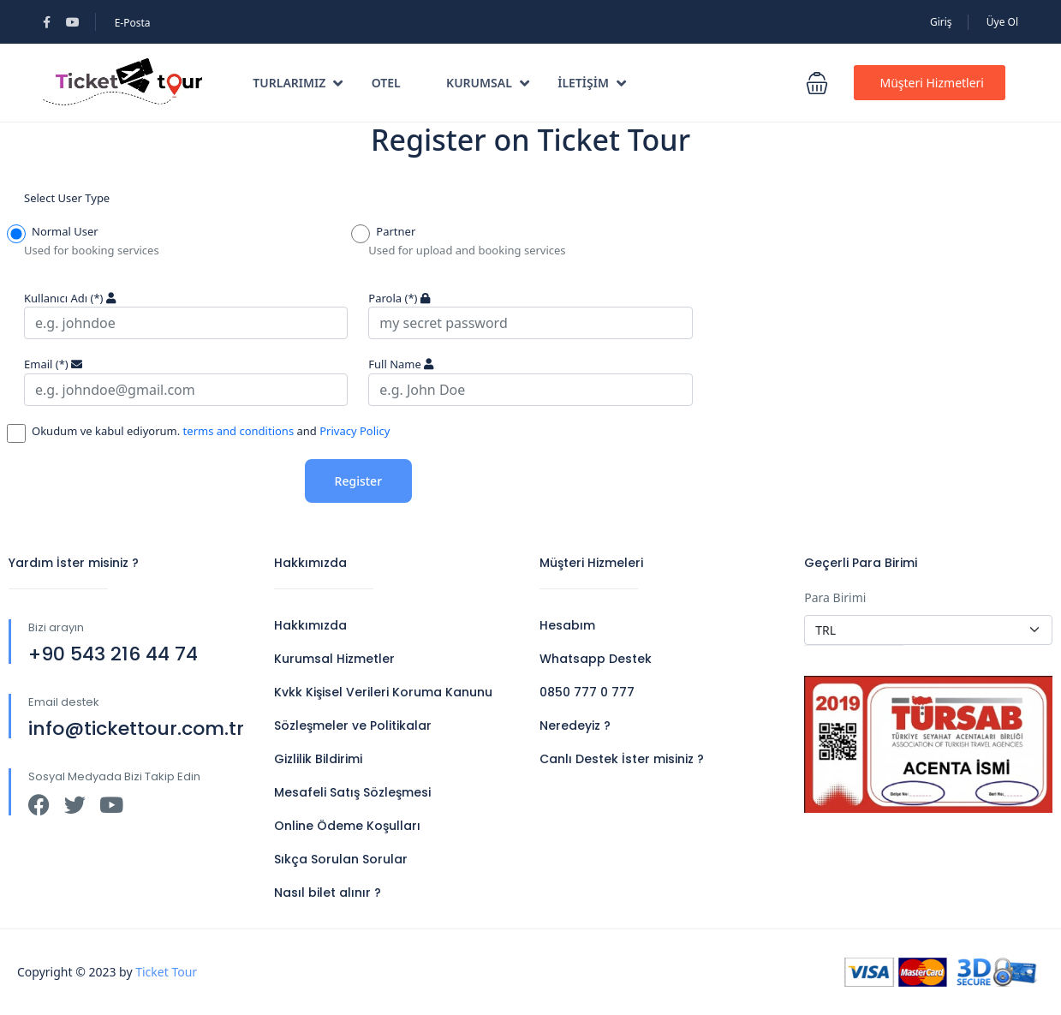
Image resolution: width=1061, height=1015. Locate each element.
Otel (386, 83)
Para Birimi (835, 597)
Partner (391, 233)
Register (358, 481)
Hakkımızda (310, 625)
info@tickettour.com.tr (136, 728)
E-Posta (133, 22)
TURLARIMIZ (298, 83)
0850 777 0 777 (587, 692)
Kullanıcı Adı (63, 298)
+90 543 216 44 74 (113, 654)
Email (46, 364)
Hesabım (567, 625)
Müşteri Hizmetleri (931, 83)
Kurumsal (487, 83)
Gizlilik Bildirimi (318, 758)
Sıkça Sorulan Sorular (341, 859)
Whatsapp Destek (595, 658)
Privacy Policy (354, 431)
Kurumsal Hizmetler (334, 658)
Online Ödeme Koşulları (347, 825)
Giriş (941, 22)
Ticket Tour (166, 972)
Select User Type (67, 198)
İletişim (591, 83)
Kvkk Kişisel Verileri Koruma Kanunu (383, 692)
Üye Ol (1002, 22)
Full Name (394, 364)
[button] (817, 83)
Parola (392, 298)
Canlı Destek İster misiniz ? (621, 758)
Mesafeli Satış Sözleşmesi (352, 792)
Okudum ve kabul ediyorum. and (207, 432)
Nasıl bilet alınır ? (327, 892)
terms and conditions (237, 431)
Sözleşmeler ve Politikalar (353, 725)
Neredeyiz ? (575, 725)
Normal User (61, 233)
